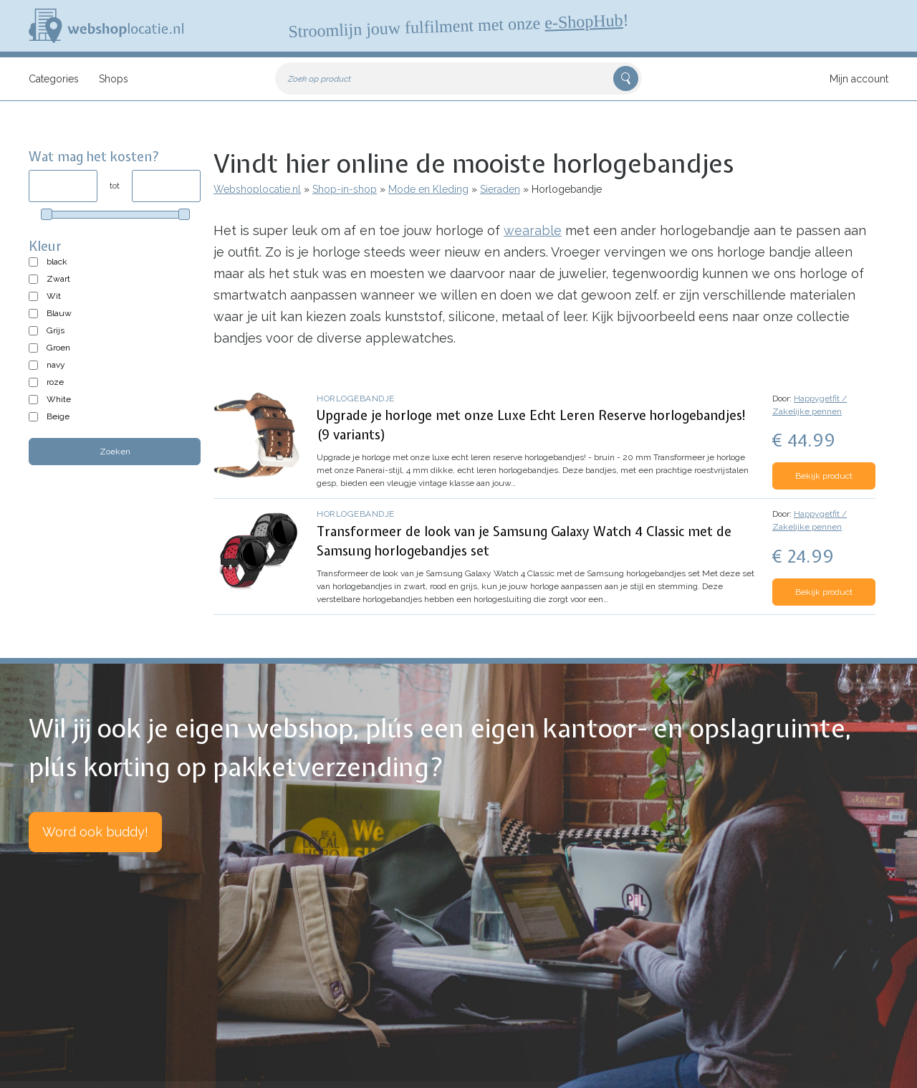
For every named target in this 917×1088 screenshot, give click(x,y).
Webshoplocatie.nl (257, 189)
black (57, 262)
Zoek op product (319, 79)
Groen (58, 348)
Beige (58, 416)
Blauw (59, 313)
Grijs (55, 330)
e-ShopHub (583, 21)
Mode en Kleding (428, 189)
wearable (533, 230)
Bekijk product (824, 476)
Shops (113, 79)
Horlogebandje (356, 398)
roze (55, 382)
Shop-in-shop (344, 189)
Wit (54, 296)
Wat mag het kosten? (94, 157)
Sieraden (500, 189)
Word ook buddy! (95, 831)
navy (56, 365)
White (59, 399)
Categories (54, 79)
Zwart (58, 279)
